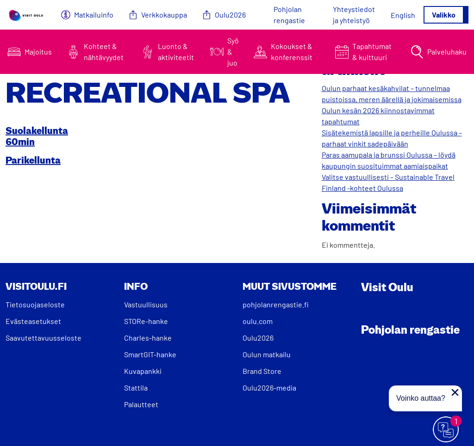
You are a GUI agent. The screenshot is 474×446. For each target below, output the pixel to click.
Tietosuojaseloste (35, 304)
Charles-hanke (148, 337)
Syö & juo (233, 51)
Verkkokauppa (164, 14)
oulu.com (258, 321)
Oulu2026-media (269, 387)
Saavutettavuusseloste (43, 337)
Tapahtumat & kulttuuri (372, 51)
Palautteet (141, 404)
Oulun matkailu (267, 354)
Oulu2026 (230, 14)
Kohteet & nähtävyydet (104, 51)
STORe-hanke (146, 321)
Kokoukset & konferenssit (291, 51)
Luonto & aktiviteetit (176, 51)
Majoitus (38, 51)
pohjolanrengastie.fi (276, 304)
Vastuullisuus (146, 304)
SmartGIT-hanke (150, 354)
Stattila (136, 387)
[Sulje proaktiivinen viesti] (455, 392)
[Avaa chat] (446, 429)
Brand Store (262, 371)
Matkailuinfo (93, 14)
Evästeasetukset (33, 321)
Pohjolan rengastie (289, 14)
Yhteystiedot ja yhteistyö (354, 14)
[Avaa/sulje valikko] (446, 15)
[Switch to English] (403, 15)
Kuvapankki (143, 371)
